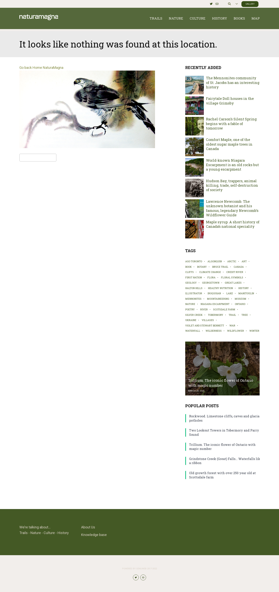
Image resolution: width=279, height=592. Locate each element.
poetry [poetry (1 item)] (190, 309)
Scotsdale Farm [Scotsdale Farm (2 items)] (224, 309)
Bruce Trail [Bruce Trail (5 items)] (220, 266)
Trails (156, 19)
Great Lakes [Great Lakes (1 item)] (233, 282)
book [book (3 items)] (188, 266)
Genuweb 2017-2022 (146, 568)
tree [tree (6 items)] (244, 314)
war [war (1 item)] (232, 325)
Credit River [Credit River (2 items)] (234, 272)
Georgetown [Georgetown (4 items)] (210, 282)
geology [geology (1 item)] (191, 282)
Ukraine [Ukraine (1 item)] (190, 320)
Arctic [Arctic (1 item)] (231, 261)
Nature (176, 19)
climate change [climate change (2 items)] (210, 272)
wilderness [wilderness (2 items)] (214, 330)
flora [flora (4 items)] (211, 277)
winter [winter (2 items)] (254, 330)
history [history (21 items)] (243, 288)
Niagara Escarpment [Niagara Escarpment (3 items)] (215, 303)
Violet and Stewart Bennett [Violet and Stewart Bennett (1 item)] (204, 325)
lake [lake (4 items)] (229, 293)
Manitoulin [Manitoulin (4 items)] (246, 293)
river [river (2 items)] (204, 309)
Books (239, 19)
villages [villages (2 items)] (208, 320)
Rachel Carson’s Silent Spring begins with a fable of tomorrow (231, 123)
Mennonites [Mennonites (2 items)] (193, 298)
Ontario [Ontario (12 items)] (240, 303)
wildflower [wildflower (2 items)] (235, 330)
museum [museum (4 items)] (240, 298)
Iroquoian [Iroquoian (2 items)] (214, 293)
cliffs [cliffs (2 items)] (189, 272)
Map (255, 19)
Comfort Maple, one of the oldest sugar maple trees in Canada (229, 144)
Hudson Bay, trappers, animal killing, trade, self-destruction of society (232, 185)
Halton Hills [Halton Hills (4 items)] (193, 288)
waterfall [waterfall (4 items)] (192, 330)
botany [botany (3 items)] (202, 266)
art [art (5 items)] (244, 261)
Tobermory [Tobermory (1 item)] (215, 314)
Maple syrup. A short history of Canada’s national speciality (232, 224)
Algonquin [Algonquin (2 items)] (215, 261)
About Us (88, 527)
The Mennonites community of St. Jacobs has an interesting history (232, 82)
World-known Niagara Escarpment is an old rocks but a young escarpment (232, 165)
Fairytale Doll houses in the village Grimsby (230, 100)
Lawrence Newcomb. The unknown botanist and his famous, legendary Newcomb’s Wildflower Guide (232, 208)
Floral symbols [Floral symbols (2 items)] (232, 277)
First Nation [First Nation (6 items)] (193, 277)
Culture (197, 19)
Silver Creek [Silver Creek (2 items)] (193, 314)
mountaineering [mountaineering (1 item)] (218, 298)
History (219, 19)
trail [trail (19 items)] (232, 314)
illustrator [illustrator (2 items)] (193, 293)
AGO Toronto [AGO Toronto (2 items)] (193, 261)
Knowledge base (94, 535)
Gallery (249, 4)
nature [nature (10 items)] (190, 303)
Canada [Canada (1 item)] (239, 266)
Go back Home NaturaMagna (41, 68)
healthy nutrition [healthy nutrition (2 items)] (220, 288)
